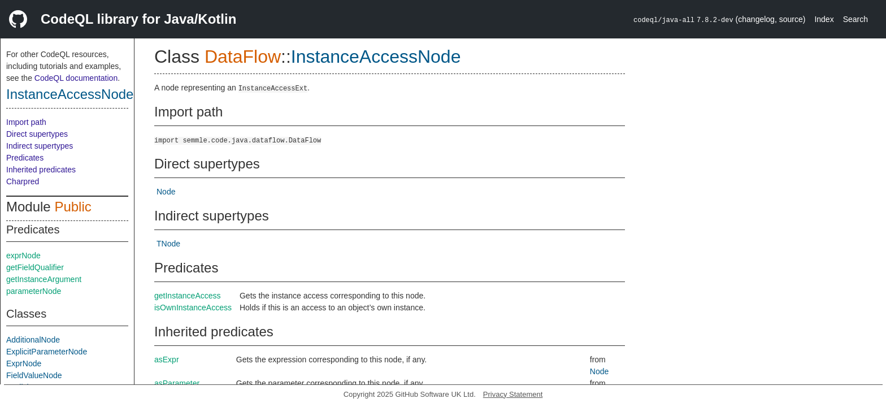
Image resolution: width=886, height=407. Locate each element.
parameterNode (33, 291)
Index (823, 19)
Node (166, 191)
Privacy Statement (513, 394)
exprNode (23, 255)
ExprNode (23, 363)
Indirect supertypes (39, 145)
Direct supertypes (37, 133)
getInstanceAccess (187, 295)
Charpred (22, 181)
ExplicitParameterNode (46, 351)
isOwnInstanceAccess (193, 307)
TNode (168, 243)
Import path (26, 122)
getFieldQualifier (35, 267)
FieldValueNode (34, 375)
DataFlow (243, 56)
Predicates (25, 157)
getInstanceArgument (43, 279)
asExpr (166, 359)
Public (72, 206)
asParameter (176, 383)
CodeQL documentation (76, 78)
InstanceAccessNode (69, 94)
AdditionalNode (33, 339)
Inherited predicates (41, 169)
